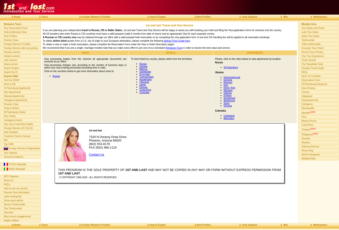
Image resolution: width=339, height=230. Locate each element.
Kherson (228, 82)
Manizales (229, 118)
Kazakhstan (145, 79)
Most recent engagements (17, 216)
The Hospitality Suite (312, 64)
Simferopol (229, 100)
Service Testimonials (14, 204)
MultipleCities (308, 158)
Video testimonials (311, 44)
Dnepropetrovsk (232, 77)
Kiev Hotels (10, 116)
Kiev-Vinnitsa (308, 88)
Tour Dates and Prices (313, 28)
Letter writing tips (13, 196)
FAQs (304, 72)
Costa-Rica (145, 90)
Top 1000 (8, 144)
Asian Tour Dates (310, 36)
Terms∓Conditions (13, 157)
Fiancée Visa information (17, 192)
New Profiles (10, 36)
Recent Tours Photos (312, 52)
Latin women (10, 60)
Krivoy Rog (229, 87)
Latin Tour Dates (310, 32)
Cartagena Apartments (15, 100)
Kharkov (306, 142)
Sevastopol (229, 98)
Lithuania (144, 82)
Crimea (305, 92)
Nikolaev (228, 90)
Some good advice (13, 200)
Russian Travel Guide (313, 68)
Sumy (227, 103)
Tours (42, 17)
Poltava (227, 95)
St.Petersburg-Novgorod (314, 84)
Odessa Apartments (14, 96)
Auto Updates (11, 132)
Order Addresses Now (15, 32)
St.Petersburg (231, 67)
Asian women (11, 64)
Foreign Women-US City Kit (18, 128)
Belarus (143, 69)
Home (14, 17)
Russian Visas (11, 104)
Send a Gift (10, 84)
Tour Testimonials (13, 208)
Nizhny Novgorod (311, 154)
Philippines (310, 134)
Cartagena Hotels (13, 120)
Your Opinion (10, 153)
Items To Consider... (312, 76)
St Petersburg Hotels (14, 112)
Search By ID (11, 72)
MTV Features (11, 176)
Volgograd (307, 96)
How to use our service (16, 188)
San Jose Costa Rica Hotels (18, 124)
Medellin (308, 112)
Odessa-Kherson (310, 146)
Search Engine (11, 68)
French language (15, 164)
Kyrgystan (144, 74)
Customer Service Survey (17, 136)
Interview (8, 212)
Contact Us (96, 154)
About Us (8, 180)
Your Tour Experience (313, 56)
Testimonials (308, 40)
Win (6, 140)
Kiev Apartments (12, 92)
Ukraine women (12, 56)
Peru (304, 117)
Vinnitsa (228, 106)
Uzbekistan (145, 71)
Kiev (226, 85)
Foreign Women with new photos (21, 48)
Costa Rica (307, 125)
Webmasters (317, 17)
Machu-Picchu (309, 121)
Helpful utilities (11, 220)
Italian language (14, 169)
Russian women (12, 52)
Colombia (144, 92)
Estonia (143, 87)
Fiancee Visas (11, 40)
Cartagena (229, 115)
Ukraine (143, 66)
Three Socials (309, 60)
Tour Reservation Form (16, 28)
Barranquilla (308, 108)
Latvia (142, 84)
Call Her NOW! (11, 80)
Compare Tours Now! (313, 48)
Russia (56, 76)
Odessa (228, 93)
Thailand (309, 129)
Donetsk (228, 80)
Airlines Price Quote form (177, 41)
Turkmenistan (146, 77)
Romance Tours (174, 48)
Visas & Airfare (11, 108)
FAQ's (7, 184)
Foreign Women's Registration (22, 148)
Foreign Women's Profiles (17, 44)
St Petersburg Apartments (17, 88)
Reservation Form (311, 80)
